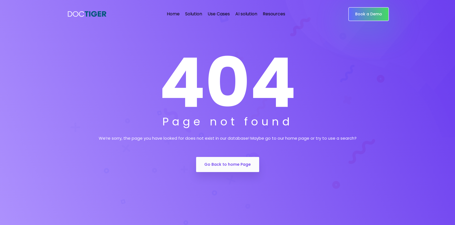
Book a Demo (368, 14)
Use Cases (219, 14)
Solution (193, 14)
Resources (274, 14)
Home (173, 14)
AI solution (246, 14)
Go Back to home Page (227, 164)
